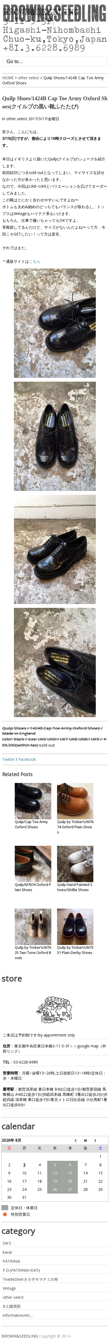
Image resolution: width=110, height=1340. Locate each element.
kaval (7, 1252)
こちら (34, 261)
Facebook (27, 759)
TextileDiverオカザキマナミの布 (30, 1279)
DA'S (7, 1243)
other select (16, 118)
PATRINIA (11, 1261)
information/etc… (18, 1315)
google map (88, 1046)
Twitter (8, 759)
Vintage (9, 1288)
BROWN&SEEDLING (20, 1336)
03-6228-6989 (25, 1062)
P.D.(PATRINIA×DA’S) (21, 1270)
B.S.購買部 (12, 1306)
